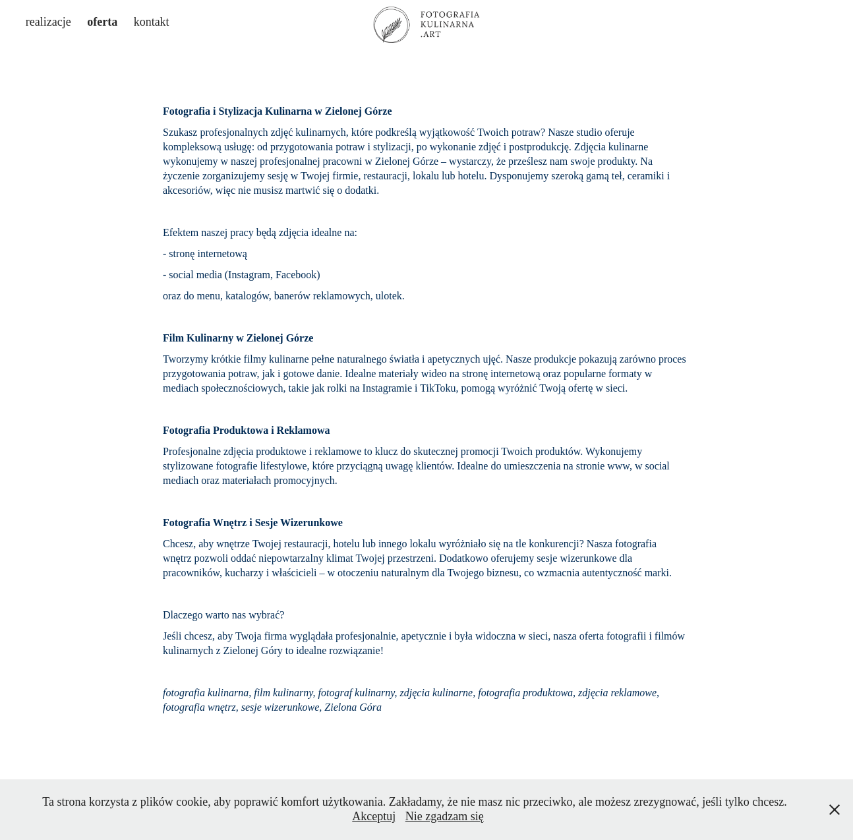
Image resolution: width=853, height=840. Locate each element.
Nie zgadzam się (444, 816)
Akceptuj (374, 816)
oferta (102, 21)
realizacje (48, 21)
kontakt (151, 21)
